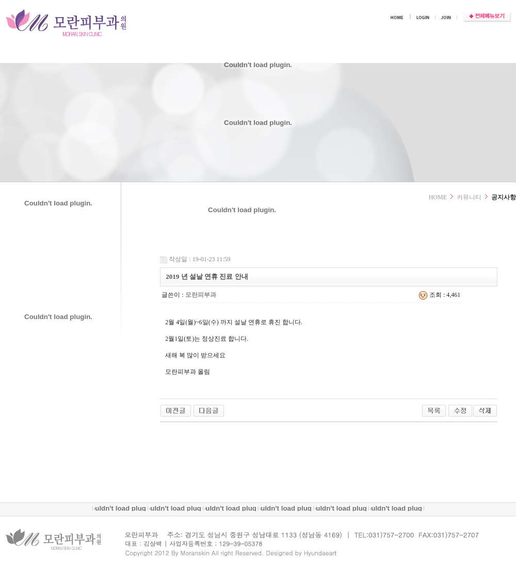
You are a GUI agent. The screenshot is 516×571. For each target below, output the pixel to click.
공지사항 (503, 197)
